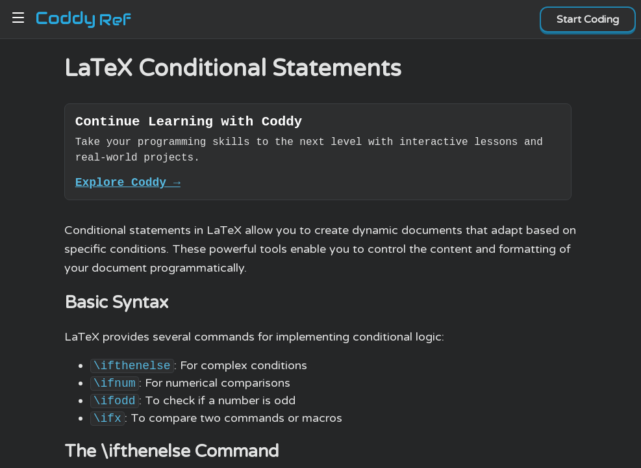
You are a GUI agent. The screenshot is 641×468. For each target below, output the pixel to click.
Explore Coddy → (128, 187)
